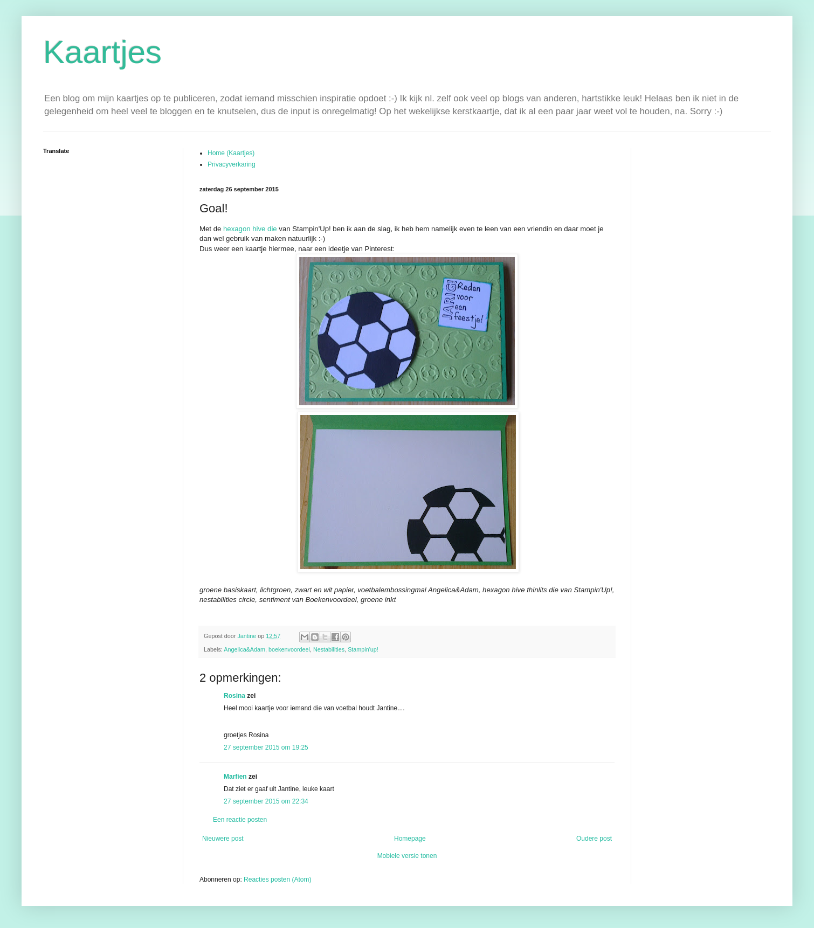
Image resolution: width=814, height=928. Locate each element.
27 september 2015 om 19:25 (266, 747)
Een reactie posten (240, 819)
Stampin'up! (363, 649)
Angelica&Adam (244, 649)
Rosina (234, 696)
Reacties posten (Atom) (277, 879)
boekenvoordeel (289, 649)
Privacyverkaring (232, 164)
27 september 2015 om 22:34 (266, 801)
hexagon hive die (250, 229)
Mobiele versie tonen (407, 856)
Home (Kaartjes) (231, 153)
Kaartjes (102, 52)
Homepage (410, 838)
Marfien (235, 776)
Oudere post (594, 838)
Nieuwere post (223, 838)
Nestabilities (328, 649)
